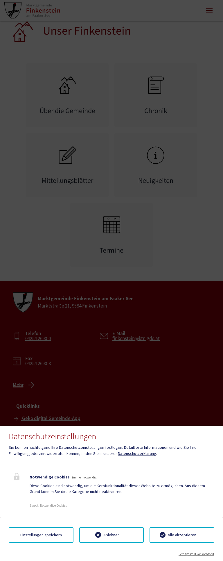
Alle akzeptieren (182, 534)
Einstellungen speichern (41, 534)
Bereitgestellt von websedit (196, 554)
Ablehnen (111, 534)
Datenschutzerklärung (137, 453)
